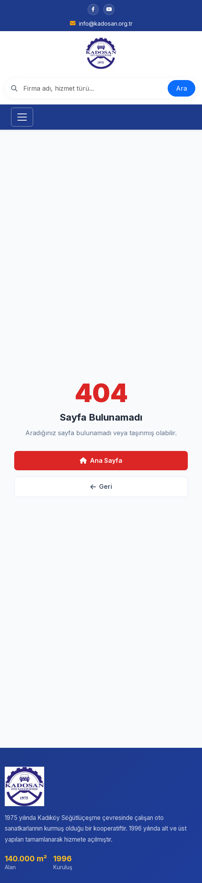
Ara (181, 88)
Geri (101, 486)
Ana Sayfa (101, 460)
